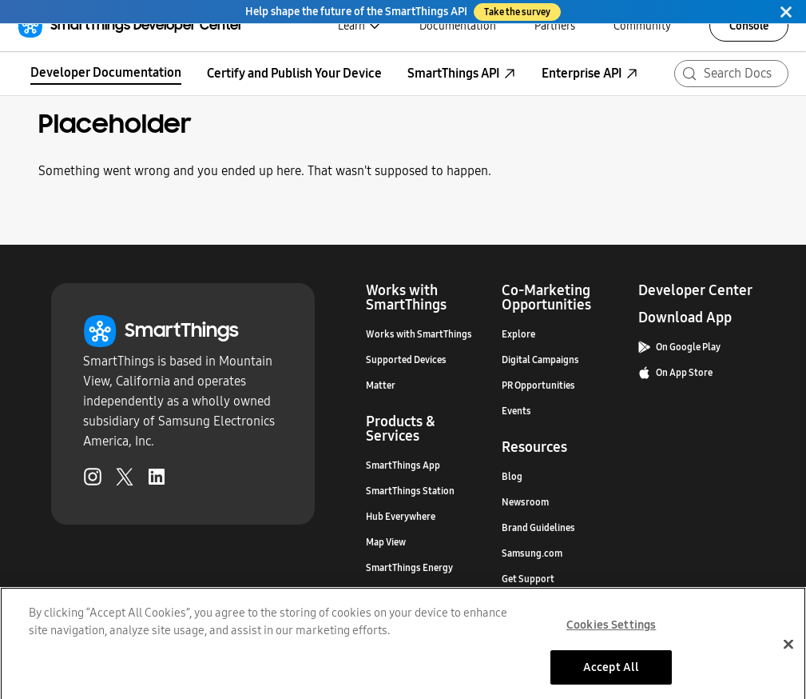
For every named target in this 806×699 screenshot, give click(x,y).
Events (516, 411)
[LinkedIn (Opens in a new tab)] (156, 480)
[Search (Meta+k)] (731, 73)
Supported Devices (406, 359)
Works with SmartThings (419, 334)
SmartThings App (403, 465)
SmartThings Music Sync (418, 593)
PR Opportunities (538, 385)
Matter (380, 385)
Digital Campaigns (540, 359)
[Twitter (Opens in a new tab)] (124, 480)
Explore (518, 334)
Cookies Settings (611, 632)
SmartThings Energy (409, 567)
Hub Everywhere (400, 516)
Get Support (528, 579)
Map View (386, 542)
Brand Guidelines (538, 527)
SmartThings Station (410, 491)
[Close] (786, 11)
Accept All (611, 674)
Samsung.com (532, 553)
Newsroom (525, 502)
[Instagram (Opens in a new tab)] (92, 480)
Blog (512, 476)
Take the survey (517, 12)
